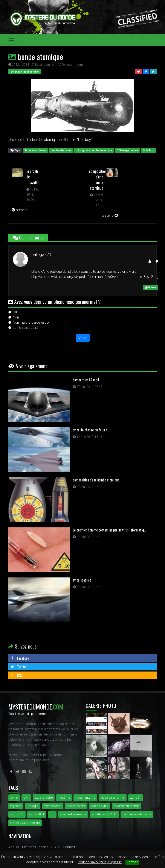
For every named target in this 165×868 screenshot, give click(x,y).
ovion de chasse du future (90, 429)
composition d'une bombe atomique (98, 179)
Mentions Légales (35, 847)
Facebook (20, 658)
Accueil (13, 847)
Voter (82, 338)
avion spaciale (82, 580)
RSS (17, 675)
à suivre (110, 215)
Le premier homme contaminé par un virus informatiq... (109, 530)
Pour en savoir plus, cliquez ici (100, 862)
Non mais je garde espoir (31, 322)
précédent (21, 210)
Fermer (132, 862)
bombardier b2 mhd (86, 379)
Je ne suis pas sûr (26, 328)
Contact (69, 847)
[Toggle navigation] (11, 40)
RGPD (55, 847)
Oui (15, 312)
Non (16, 317)
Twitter (19, 666)
